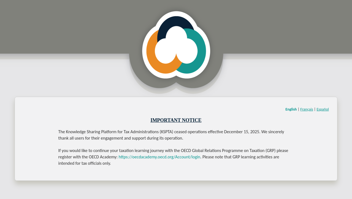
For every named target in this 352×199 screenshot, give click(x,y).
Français (306, 109)
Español (323, 109)
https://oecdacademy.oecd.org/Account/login (159, 156)
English (291, 109)
